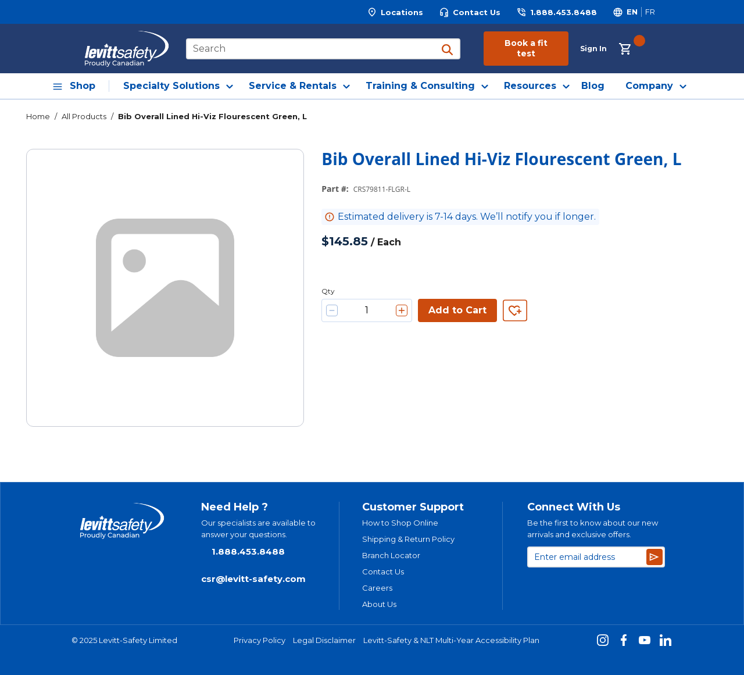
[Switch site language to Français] (650, 12)
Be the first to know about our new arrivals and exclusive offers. (592, 528)
